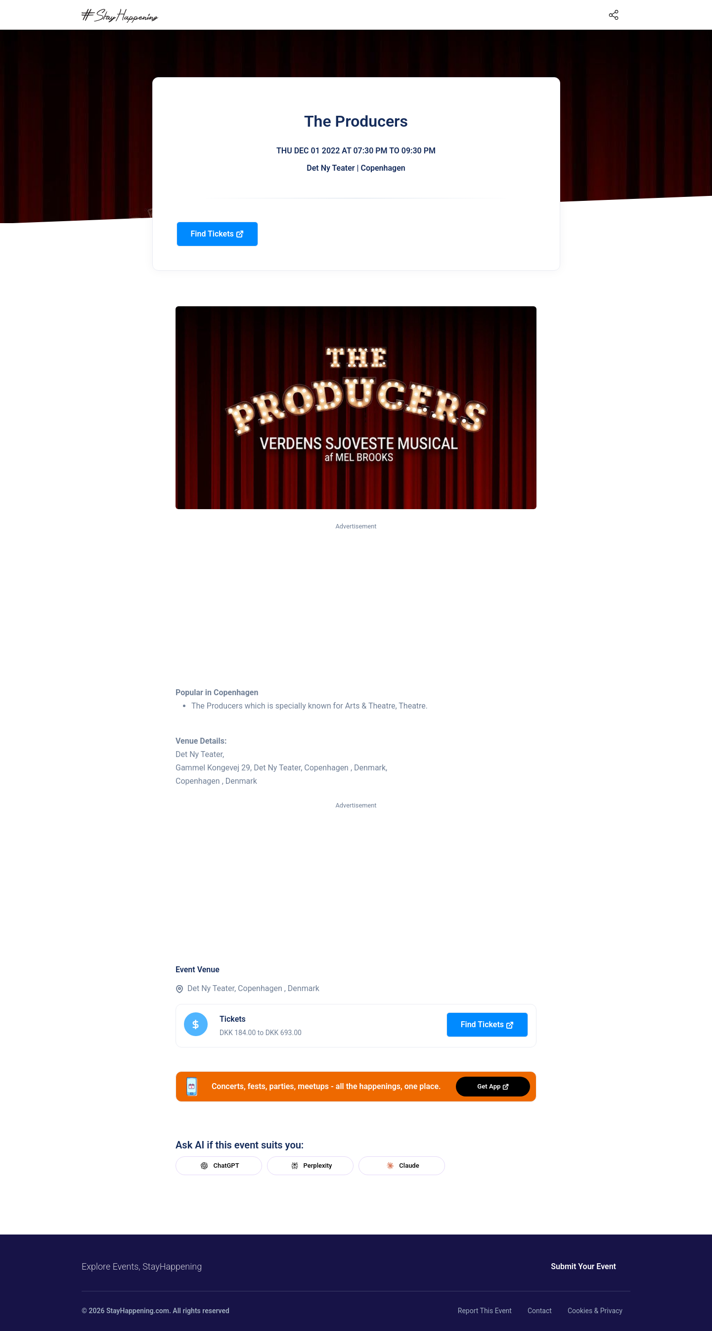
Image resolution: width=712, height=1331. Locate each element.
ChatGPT (218, 1166)
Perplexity (310, 1166)
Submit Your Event (583, 1266)
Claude (401, 1166)
